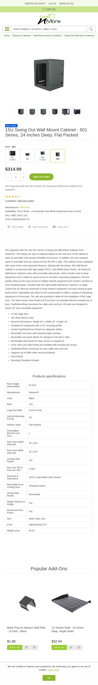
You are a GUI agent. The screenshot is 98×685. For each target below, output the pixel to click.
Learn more (53, 670)
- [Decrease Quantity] (8, 177)
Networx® (25, 207)
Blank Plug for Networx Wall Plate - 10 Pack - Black (26, 629)
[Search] (91, 29)
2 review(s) (10, 200)
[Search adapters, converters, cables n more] (49, 29)
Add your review (26, 200)
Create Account (35, 3)
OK (49, 678)
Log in (52, 3)
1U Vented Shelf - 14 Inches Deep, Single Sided (68, 629)
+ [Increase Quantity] (23, 177)
